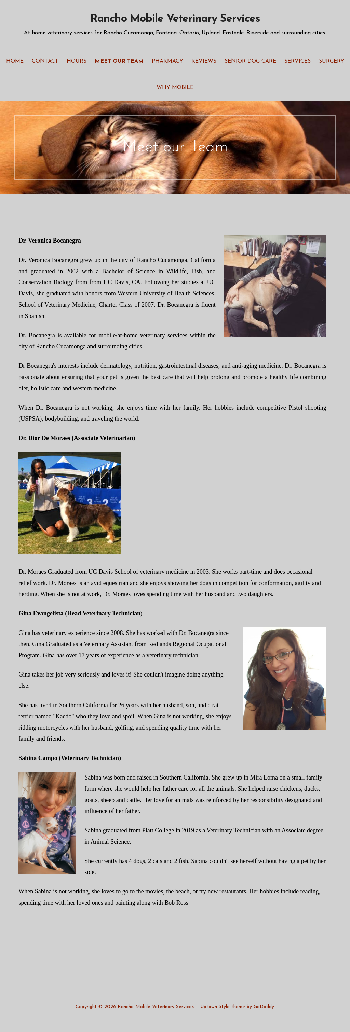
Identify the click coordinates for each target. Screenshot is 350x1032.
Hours (76, 61)
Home (15, 61)
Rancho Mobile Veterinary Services (174, 19)
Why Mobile (175, 87)
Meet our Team (119, 61)
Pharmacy (167, 61)
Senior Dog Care (250, 61)
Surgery (331, 61)
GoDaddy (264, 1006)
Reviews (203, 61)
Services (297, 61)
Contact (45, 61)
